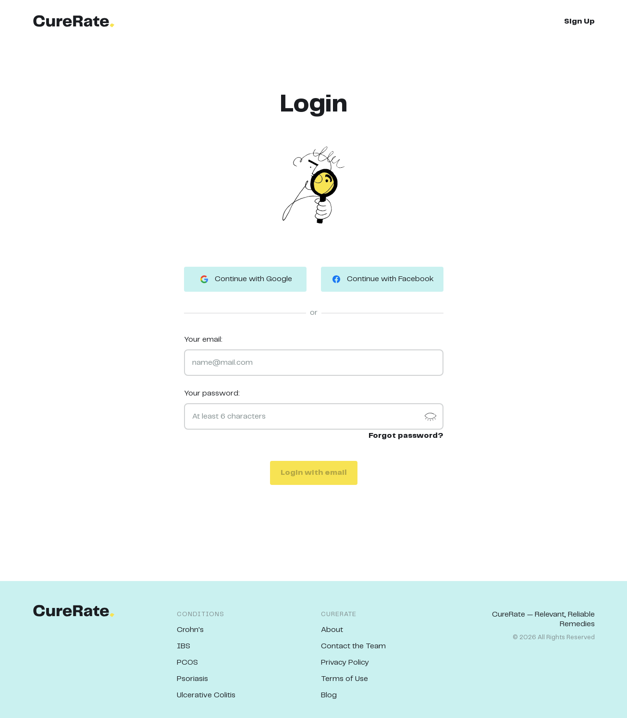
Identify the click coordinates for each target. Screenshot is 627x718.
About (332, 629)
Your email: (203, 339)
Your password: (212, 393)
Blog (329, 695)
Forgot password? (406, 435)
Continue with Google (245, 279)
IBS (183, 646)
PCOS (187, 662)
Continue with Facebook (382, 279)
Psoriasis (192, 678)
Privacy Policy (345, 662)
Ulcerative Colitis (206, 695)
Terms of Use (344, 678)
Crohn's (190, 629)
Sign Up (579, 21)
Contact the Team (353, 646)
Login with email (314, 472)
